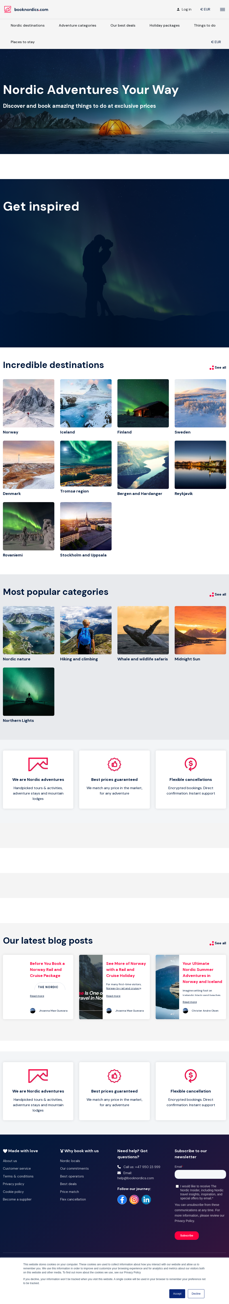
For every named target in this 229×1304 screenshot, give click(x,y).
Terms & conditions (18, 1176)
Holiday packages (165, 25)
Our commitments (74, 1168)
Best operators (72, 1176)
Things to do (205, 25)
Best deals (68, 1184)
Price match (69, 1192)
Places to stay (23, 42)
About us (10, 1161)
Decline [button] (196, 1293)
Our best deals (122, 25)
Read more (37, 996)
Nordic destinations (28, 25)
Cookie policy (13, 1192)
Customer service (17, 1168)
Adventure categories (77, 25)
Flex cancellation (73, 1199)
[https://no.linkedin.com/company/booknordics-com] (146, 1199)
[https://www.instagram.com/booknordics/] (134, 1199)
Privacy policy (13, 1184)
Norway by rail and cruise (122, 988)
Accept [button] (177, 1293)
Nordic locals (70, 1161)
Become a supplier (17, 1199)
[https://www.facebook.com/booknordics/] (122, 1199)
